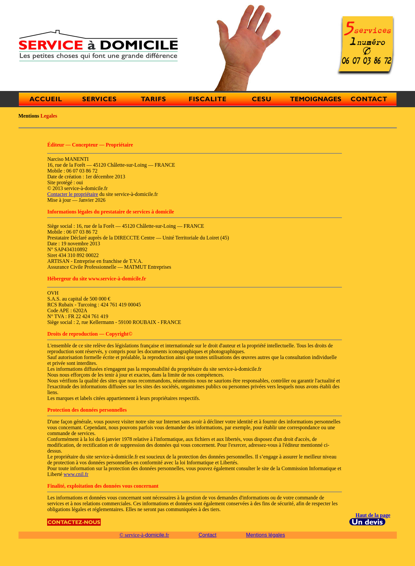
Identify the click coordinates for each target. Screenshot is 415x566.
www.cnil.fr (76, 474)
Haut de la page (373, 515)
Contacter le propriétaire (72, 194)
